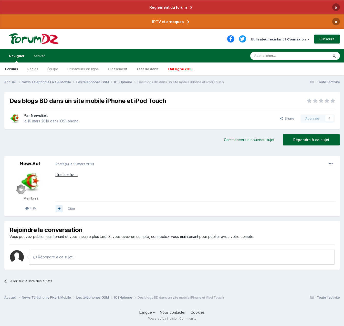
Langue (147, 312)
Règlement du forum (168, 7)
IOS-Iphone (69, 121)
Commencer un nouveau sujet (249, 140)
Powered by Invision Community (172, 318)
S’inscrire (327, 39)
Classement (117, 69)
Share (287, 118)
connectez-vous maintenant (174, 236)
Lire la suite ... (67, 175)
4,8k (31, 208)
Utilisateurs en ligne (83, 69)
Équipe (52, 69)
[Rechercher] (278, 56)
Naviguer (16, 58)
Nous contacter (173, 312)
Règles (32, 69)
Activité (39, 56)
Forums (11, 69)
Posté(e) (75, 164)
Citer (71, 208)
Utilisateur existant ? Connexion (280, 39)
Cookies (198, 312)
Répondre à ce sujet (311, 140)
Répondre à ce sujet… (54, 257)
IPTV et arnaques (168, 21)
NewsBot (39, 115)
